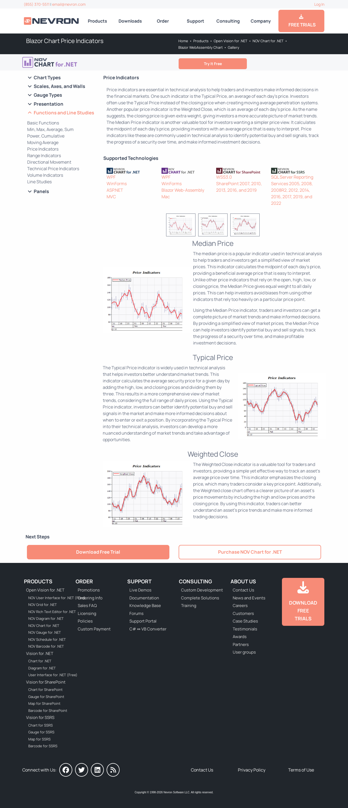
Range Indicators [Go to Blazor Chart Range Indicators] (44, 155)
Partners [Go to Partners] (241, 644)
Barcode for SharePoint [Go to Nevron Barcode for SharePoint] (47, 710)
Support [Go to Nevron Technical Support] (195, 21)
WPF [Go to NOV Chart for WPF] (165, 177)
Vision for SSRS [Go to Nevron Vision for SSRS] (40, 717)
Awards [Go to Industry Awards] (240, 636)
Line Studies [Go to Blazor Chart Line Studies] (39, 182)
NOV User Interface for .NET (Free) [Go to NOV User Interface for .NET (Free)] (53, 597)
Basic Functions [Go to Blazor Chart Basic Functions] (43, 123)
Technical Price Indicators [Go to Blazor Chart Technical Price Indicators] (53, 169)
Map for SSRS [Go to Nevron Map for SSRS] (39, 739)
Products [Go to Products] (97, 21)
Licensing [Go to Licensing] (87, 613)
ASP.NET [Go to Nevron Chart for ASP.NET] (115, 190)
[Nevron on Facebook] (65, 770)
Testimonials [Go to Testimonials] (245, 629)
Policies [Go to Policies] (85, 621)
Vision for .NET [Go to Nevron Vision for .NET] (39, 653)
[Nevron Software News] (113, 770)
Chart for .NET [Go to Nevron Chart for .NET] (39, 660)
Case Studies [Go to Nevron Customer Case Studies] (245, 621)
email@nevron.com (69, 4)
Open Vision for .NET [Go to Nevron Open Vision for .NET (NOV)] (230, 40)
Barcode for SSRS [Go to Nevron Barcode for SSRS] (42, 745)
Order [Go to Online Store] (163, 21)
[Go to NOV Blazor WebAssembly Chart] (57, 62)
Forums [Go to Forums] (136, 613)
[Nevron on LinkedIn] (97, 770)
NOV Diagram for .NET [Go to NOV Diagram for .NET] (46, 618)
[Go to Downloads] (303, 602)
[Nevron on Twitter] (81, 770)
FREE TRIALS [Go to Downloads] (301, 21)
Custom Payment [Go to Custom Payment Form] (94, 629)
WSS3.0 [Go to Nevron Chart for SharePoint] (224, 177)
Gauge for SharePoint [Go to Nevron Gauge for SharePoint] (46, 696)
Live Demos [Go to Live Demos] (140, 590)
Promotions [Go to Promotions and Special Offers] (89, 590)
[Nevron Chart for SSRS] (295, 170)
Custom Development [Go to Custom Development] (202, 590)
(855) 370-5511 (36, 4)
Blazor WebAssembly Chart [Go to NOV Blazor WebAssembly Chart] (200, 47)
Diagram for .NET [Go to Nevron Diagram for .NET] (42, 668)
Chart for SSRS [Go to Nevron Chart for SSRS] (40, 725)
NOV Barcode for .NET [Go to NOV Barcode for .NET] (46, 646)
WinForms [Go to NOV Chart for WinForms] (171, 184)
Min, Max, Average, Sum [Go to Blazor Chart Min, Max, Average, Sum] (50, 129)
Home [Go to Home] (183, 40)
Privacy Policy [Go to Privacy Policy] (251, 770)
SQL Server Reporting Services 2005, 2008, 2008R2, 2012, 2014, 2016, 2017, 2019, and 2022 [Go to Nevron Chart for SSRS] (292, 190)
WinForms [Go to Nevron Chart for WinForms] (117, 184)
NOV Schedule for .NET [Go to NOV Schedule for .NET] (47, 639)
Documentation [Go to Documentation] (144, 598)
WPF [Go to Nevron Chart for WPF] (111, 177)
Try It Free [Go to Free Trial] (213, 63)
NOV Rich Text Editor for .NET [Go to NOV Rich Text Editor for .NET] (52, 611)
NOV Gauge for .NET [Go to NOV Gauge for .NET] (44, 632)
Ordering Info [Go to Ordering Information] (90, 598)
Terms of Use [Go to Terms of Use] (301, 770)
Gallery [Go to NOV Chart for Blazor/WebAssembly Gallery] (233, 47)
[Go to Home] (51, 21)
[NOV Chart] (185, 170)
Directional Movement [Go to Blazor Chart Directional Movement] (49, 162)
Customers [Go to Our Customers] (243, 613)
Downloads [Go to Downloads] (130, 21)
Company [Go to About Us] (261, 21)
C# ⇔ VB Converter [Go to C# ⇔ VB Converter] (147, 629)
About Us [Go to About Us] (243, 581)
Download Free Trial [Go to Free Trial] (98, 552)
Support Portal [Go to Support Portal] (143, 621)
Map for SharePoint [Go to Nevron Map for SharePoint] (44, 703)
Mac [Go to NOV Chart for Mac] (165, 197)
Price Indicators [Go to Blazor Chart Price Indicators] (42, 149)
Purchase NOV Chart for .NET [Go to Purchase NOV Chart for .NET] (250, 552)
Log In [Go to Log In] (319, 4)
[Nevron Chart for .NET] (131, 170)
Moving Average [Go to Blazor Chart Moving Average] (42, 142)
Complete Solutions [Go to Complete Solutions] (200, 598)
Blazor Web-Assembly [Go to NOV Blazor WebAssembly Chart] (182, 190)
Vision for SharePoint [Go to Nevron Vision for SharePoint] (46, 682)
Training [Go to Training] (188, 605)
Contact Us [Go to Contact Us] (243, 590)
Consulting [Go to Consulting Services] (228, 21)
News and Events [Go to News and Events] (249, 598)
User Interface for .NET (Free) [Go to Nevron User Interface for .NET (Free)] (52, 674)
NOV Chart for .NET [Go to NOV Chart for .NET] (268, 40)
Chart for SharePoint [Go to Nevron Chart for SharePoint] (45, 689)
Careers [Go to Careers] (240, 605)
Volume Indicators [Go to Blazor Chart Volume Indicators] (45, 175)
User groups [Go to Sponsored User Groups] (244, 652)
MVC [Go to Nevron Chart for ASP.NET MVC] (111, 197)
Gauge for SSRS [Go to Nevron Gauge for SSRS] (41, 732)
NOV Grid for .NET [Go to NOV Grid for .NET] (42, 604)
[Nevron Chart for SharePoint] (240, 170)
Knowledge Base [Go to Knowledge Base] (145, 605)
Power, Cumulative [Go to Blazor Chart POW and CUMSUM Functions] (45, 136)
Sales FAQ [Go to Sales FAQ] (87, 605)
